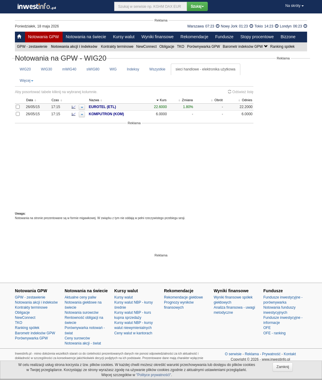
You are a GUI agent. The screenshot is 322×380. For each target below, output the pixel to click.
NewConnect (147, 46)
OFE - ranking (274, 333)
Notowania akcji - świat (83, 343)
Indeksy (133, 69)
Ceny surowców (77, 338)
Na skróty (294, 6)
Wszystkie (157, 69)
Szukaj (197, 6)
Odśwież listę (240, 92)
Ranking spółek (283, 46)
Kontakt (290, 354)
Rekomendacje (194, 36)
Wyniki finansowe (157, 36)
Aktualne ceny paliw (80, 297)
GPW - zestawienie (32, 46)
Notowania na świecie (86, 36)
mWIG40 (69, 69)
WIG (113, 69)
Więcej (26, 81)
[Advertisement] (134, 168)
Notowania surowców (81, 312)
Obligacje (167, 46)
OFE (267, 328)
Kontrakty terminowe (117, 46)
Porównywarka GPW (204, 46)
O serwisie (233, 354)
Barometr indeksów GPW (245, 46)
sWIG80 (92, 69)
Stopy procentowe (257, 36)
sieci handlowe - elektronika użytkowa (206, 69)
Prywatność (271, 354)
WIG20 (25, 69)
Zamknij (282, 367)
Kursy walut (123, 36)
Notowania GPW (43, 36)
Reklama (252, 354)
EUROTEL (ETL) (113, 107)
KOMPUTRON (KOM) (117, 114)
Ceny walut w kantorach (133, 333)
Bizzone (288, 36)
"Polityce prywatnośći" (153, 375)
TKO (181, 46)
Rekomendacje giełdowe (183, 297)
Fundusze (224, 36)
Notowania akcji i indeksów (36, 302)
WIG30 (46, 69)
